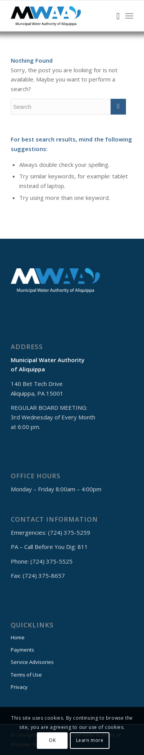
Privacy (19, 686)
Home (18, 637)
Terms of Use (26, 674)
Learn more (90, 740)
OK (52, 740)
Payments (22, 649)
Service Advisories (32, 662)
